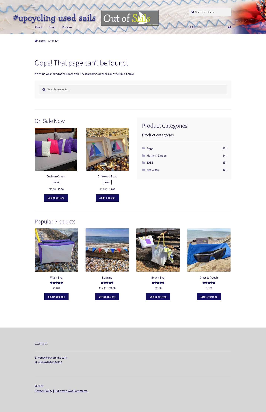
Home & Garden (157, 155)
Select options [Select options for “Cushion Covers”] (56, 197)
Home (42, 40)
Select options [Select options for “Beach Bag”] (158, 296)
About (38, 27)
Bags (150, 148)
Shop (52, 27)
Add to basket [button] (107, 197)
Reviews (67, 27)
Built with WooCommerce (71, 391)
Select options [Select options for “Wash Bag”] (56, 296)
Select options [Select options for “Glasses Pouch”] (208, 296)
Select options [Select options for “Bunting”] (107, 296)
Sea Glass (153, 170)
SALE (150, 162)
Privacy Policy (43, 391)
